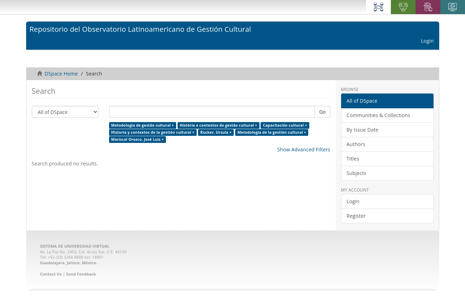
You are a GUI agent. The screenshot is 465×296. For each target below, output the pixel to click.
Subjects (356, 173)
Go (322, 111)
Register (356, 215)
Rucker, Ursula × (216, 132)
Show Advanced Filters (303, 149)
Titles (353, 158)
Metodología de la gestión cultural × (271, 132)
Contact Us (51, 274)
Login (353, 201)
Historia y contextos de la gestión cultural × (153, 132)
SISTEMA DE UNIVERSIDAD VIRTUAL (75, 246)
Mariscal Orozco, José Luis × (137, 139)
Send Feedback (81, 274)
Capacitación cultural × (285, 125)
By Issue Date (362, 129)
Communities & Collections (378, 115)
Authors (356, 144)
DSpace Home (61, 73)
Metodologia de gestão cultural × (142, 125)
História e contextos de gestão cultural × (218, 125)
